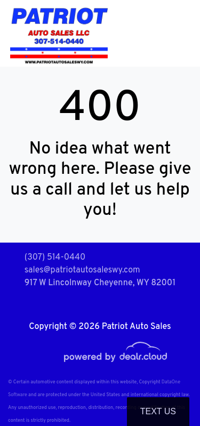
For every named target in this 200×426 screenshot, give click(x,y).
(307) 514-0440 (55, 257)
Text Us (158, 411)
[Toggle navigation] (181, 33)
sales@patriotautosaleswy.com (82, 270)
